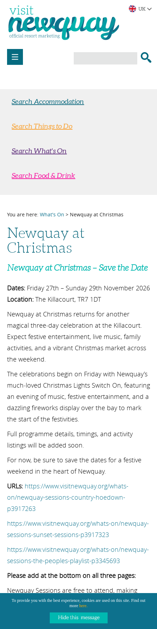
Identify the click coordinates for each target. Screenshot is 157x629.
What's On (52, 214)
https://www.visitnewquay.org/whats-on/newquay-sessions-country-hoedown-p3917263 (67, 497)
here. (83, 605)
